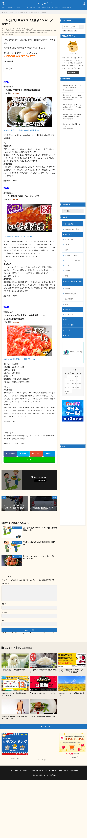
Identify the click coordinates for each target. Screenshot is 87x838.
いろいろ (68, 304)
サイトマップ (56, 8)
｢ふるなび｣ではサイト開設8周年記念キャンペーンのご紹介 (15, 694)
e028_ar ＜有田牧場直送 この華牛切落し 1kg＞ (20, 359)
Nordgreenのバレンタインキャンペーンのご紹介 (72, 86)
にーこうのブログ (43, 4)
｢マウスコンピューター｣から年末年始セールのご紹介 (72, 115)
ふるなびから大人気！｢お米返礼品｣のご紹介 (43, 671)
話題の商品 (68, 309)
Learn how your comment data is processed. (40, 633)
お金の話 (68, 330)
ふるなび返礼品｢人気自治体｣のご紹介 (13, 670)
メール (4, 612)
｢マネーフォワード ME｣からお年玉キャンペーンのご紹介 (72, 106)
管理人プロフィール (14, 8)
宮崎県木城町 (24, 32)
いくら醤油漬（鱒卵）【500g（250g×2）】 (19, 236)
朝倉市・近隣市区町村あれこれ (72, 282)
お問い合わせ (66, 8)
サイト (4, 620)
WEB (64, 30)
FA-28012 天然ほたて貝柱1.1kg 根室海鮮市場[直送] (22, 130)
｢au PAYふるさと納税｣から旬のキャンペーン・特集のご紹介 (14, 717)
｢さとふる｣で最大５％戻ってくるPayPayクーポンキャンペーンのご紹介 (71, 671)
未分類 (67, 335)
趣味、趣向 (68, 234)
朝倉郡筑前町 (69, 299)
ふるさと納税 (13, 12)
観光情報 (68, 288)
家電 (66, 276)
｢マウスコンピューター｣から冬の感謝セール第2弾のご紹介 (72, 96)
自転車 (67, 245)
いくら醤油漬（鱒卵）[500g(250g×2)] (13, 31)
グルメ (67, 265)
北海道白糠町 (48, 31)
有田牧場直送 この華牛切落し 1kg (37, 32)
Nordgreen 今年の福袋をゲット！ (72, 125)
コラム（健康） (70, 325)
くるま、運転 (69, 239)
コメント (5, 583)
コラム (67, 320)
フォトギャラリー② (43, 8)
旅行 (66, 250)
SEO (75, 30)
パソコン (68, 271)
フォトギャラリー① (29, 8)
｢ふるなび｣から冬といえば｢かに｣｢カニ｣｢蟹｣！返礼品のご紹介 (40, 557)
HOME (4, 8)
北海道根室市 (40, 31)
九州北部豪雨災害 (70, 293)
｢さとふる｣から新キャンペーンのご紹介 (42, 693)
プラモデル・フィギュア (72, 260)
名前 (4, 604)
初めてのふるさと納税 (72, 229)
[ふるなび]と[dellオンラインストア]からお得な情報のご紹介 (40, 529)
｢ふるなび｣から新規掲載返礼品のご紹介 (42, 716)
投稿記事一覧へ (72, 72)
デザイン (70, 30)
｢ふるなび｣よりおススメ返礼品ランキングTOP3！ (33, 12)
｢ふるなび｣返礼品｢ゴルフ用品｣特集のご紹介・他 (40, 543)
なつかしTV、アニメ (71, 255)
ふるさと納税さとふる (30, 31)
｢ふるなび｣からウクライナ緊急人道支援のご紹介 (71, 694)
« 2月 (66, 393)
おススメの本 (69, 314)
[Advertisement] (71, 165)
